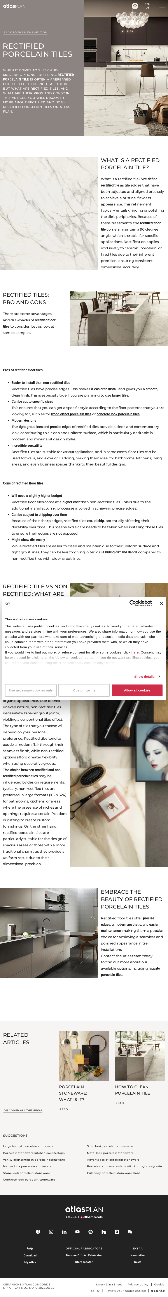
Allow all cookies (137, 690)
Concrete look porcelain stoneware (29, 1179)
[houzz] (103, 1231)
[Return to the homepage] (64, 6)
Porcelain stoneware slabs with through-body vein (124, 1166)
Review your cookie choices (126, 1290)
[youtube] (77, 1231)
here (135, 652)
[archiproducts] (116, 1231)
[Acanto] (158, 1290)
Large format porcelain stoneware (28, 1146)
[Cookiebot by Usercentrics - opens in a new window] (133, 603)
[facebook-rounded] (38, 1231)
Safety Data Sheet (109, 1284)
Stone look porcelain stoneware (26, 1173)
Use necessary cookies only (31, 690)
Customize (84, 690)
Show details (144, 676)
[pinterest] (90, 1231)
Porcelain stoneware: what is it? (73, 1093)
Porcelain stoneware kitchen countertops (34, 1153)
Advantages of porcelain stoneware (113, 1159)
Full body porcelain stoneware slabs (113, 1173)
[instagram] (51, 1231)
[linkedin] (64, 1231)
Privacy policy (138, 1284)
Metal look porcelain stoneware (110, 1153)
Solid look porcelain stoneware (110, 1146)
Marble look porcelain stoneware (27, 1166)
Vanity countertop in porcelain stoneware (34, 1159)
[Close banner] (161, 603)
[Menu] (162, 6)
